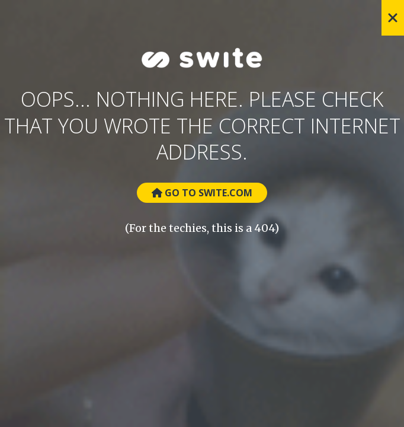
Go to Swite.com (202, 192)
